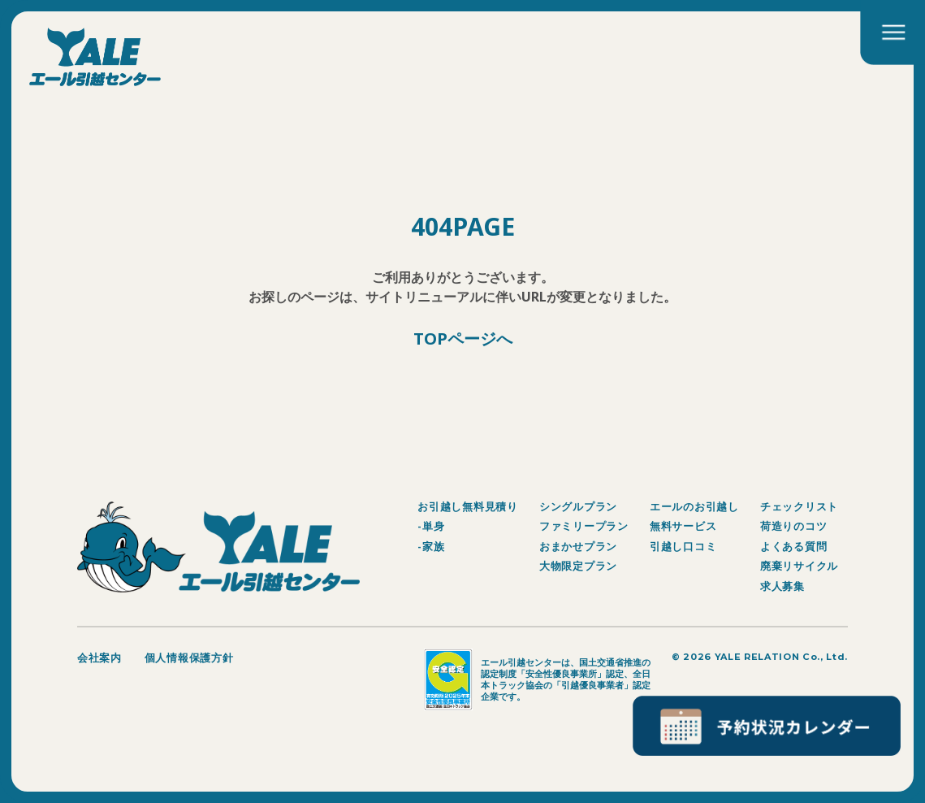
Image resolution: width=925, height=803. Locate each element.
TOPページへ (462, 339)
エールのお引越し (694, 506)
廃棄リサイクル (799, 565)
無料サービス (683, 526)
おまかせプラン (578, 546)
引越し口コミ (683, 546)
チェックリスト (799, 506)
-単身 (430, 526)
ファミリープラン (584, 526)
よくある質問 (794, 546)
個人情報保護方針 (189, 657)
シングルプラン (578, 506)
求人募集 (782, 586)
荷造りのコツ (794, 526)
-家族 (430, 546)
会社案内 (99, 657)
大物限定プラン (578, 565)
